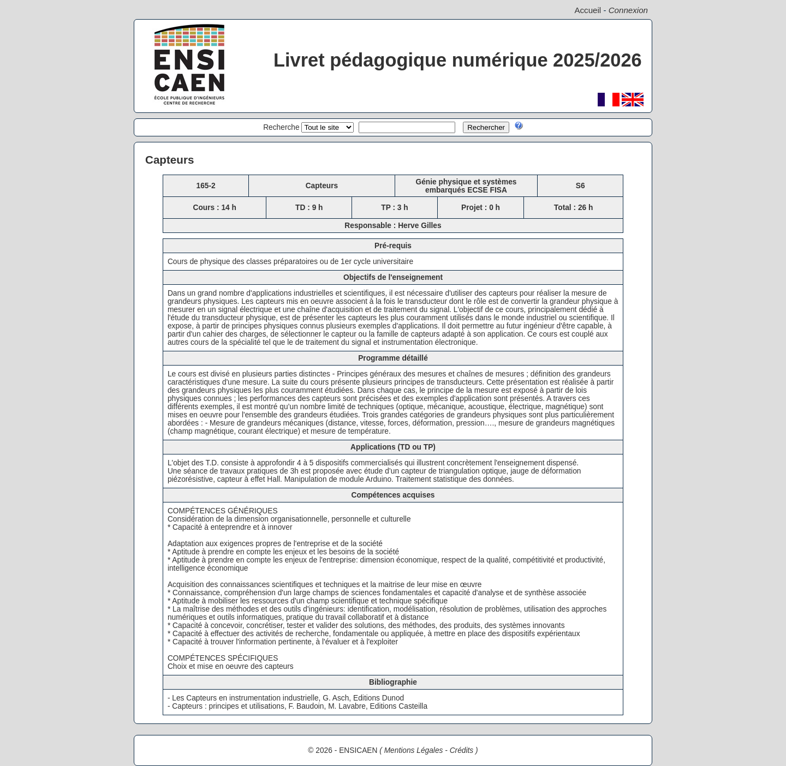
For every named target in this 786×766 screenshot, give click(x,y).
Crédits (462, 750)
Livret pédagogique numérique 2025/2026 (457, 60)
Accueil (587, 10)
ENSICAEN (358, 750)
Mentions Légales (413, 750)
